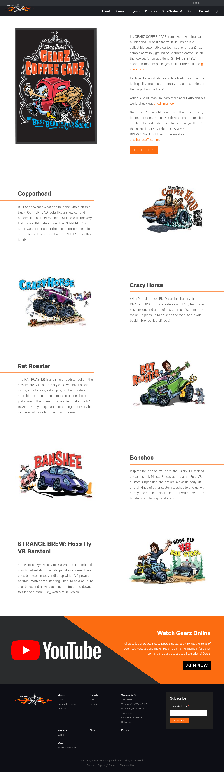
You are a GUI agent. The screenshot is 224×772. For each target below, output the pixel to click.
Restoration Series (67, 704)
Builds (93, 700)
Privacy (90, 765)
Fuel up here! (144, 150)
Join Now (197, 666)
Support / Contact (107, 765)
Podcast (62, 709)
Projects (134, 11)
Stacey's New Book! (67, 748)
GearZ (61, 700)
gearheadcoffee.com (144, 140)
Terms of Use (127, 765)
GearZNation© (172, 11)
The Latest (126, 700)
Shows (119, 11)
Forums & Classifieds (131, 718)
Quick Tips (126, 722)
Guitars (93, 704)
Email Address (179, 707)
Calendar (205, 11)
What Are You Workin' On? (134, 704)
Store (190, 11)
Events (61, 735)
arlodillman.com (165, 103)
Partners (151, 11)
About (106, 11)
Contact (195, 3)
